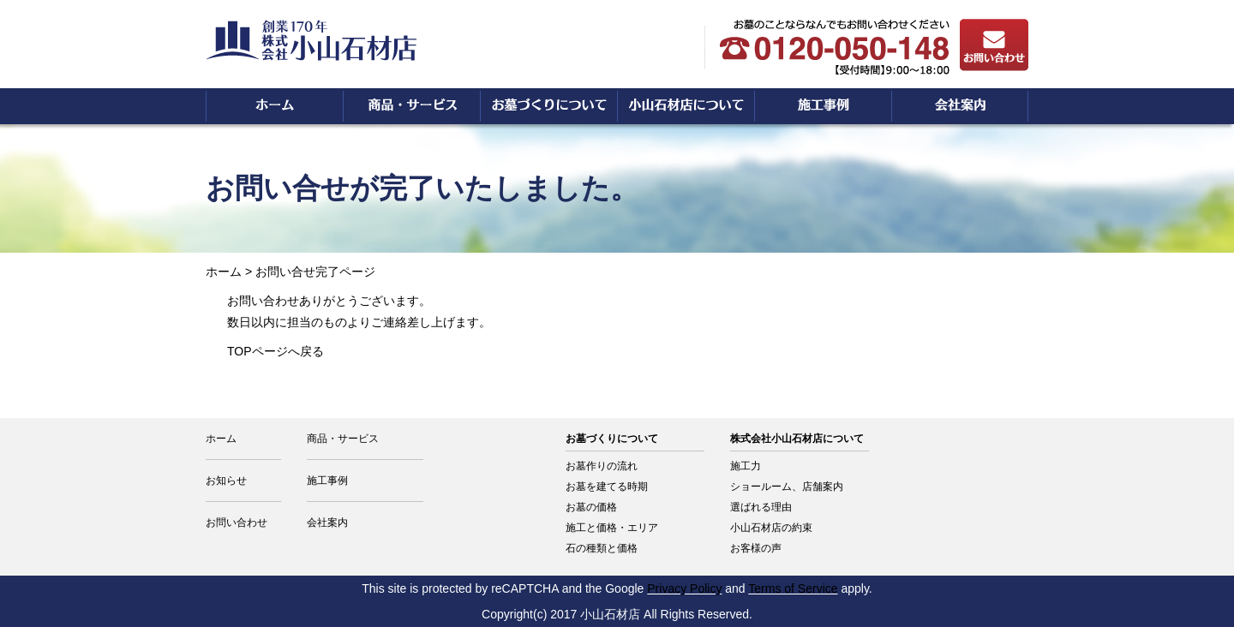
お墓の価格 (591, 507)
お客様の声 (756, 548)
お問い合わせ (236, 522)
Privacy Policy (684, 588)
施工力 (745, 466)
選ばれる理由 (761, 507)
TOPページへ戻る (275, 351)
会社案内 (327, 522)
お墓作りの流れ (602, 466)
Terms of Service (792, 588)
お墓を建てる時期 (607, 487)
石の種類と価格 (602, 548)
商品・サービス (343, 439)
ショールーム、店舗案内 (786, 487)
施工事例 (327, 481)
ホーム (224, 271)
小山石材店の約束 (771, 528)
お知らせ (226, 481)
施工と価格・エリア (612, 528)
